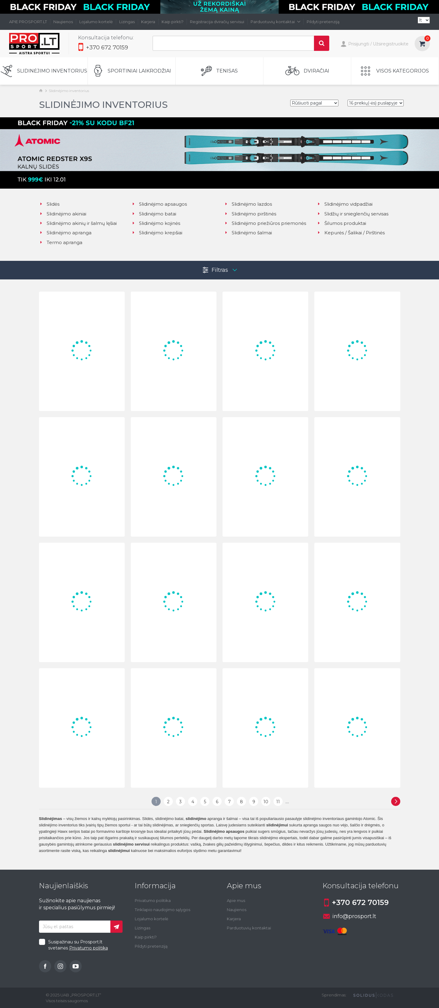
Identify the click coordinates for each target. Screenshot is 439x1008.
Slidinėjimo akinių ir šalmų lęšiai (78, 223)
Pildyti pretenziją (323, 21)
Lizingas (127, 21)
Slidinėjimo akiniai (62, 214)
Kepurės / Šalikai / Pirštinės (351, 233)
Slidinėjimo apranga (65, 233)
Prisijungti (355, 44)
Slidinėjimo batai (153, 214)
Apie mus (236, 900)
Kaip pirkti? (173, 21)
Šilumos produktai (341, 223)
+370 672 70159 (103, 47)
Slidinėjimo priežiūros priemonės (265, 223)
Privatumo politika (88, 948)
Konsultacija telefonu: (106, 38)
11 (278, 801)
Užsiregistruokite (391, 44)
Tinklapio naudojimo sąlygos (162, 909)
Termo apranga (60, 242)
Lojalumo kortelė (96, 21)
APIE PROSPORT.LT (28, 21)
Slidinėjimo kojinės (155, 223)
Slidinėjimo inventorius (69, 90)
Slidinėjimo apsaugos (159, 204)
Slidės (49, 204)
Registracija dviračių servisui (217, 21)
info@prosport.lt (349, 916)
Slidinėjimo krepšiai (156, 233)
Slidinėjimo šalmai (248, 233)
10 (265, 801)
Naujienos (63, 21)
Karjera (148, 21)
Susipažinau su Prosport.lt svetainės (78, 945)
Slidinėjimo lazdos (248, 204)
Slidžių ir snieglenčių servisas (352, 214)
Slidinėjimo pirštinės (250, 214)
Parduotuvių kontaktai (275, 21)
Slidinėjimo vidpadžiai (345, 204)
